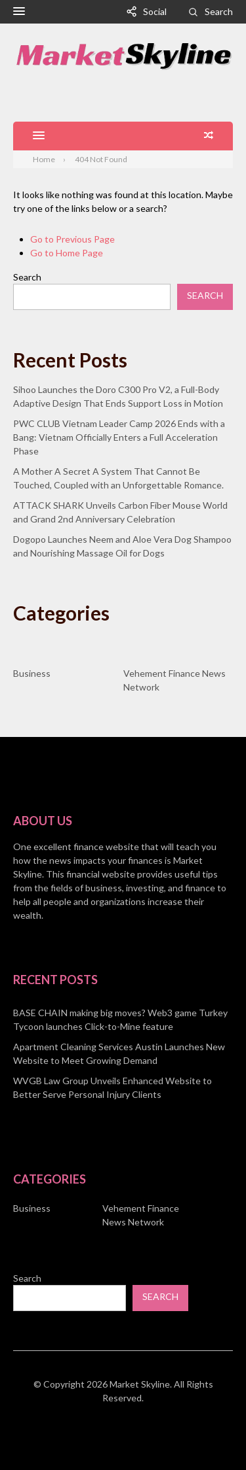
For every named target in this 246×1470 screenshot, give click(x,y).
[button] (19, 11)
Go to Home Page (66, 252)
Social (155, 11)
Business (32, 673)
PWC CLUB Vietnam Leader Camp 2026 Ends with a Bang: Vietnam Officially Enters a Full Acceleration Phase (119, 437)
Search (219, 11)
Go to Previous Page (72, 239)
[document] (123, 1053)
